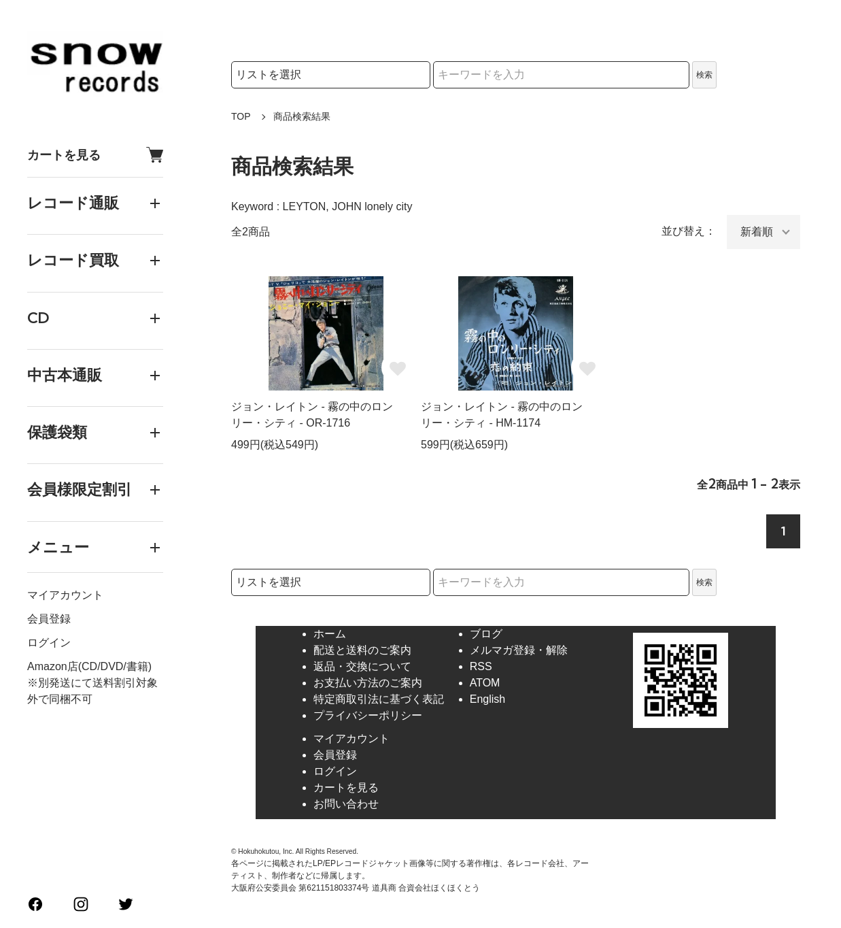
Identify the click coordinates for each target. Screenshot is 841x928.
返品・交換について (362, 666)
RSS (481, 666)
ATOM (485, 683)
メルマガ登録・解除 (519, 650)
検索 (704, 75)
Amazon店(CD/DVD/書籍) (89, 666)
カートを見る (95, 154)
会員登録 (49, 619)
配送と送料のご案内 (362, 650)
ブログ (486, 634)
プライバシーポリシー (367, 715)
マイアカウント (65, 595)
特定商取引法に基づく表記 (378, 699)
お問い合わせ (346, 804)
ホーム (329, 634)
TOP (241, 116)
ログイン (49, 642)
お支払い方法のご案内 (367, 683)
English (487, 699)
